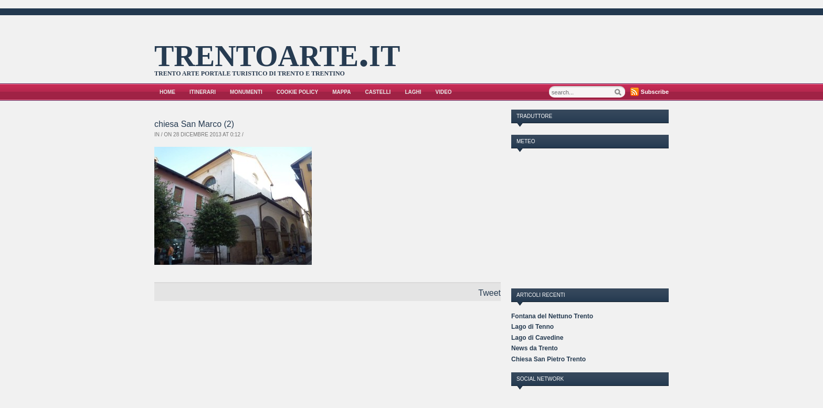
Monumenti (246, 92)
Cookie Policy (297, 92)
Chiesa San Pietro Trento (548, 359)
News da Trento (534, 348)
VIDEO (444, 92)
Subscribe (655, 92)
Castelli (378, 92)
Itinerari (202, 92)
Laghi (413, 92)
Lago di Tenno (532, 326)
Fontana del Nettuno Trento (552, 316)
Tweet (489, 292)
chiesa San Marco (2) (194, 124)
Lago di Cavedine (537, 337)
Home (167, 92)
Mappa (341, 92)
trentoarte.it (277, 52)
